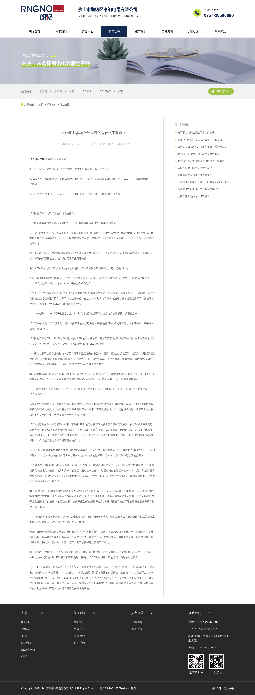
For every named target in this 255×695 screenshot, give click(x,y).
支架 (71, 91)
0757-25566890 (219, 15)
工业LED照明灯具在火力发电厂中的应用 (199, 139)
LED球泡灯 (105, 91)
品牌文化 (79, 628)
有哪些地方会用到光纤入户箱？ (194, 175)
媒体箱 (58, 91)
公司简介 (79, 622)
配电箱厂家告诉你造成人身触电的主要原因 (201, 160)
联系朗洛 (220, 31)
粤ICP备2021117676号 (112, 688)
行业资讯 (65, 104)
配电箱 (43, 91)
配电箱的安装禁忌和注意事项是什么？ (198, 153)
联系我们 (194, 613)
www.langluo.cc (206, 647)
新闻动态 (114, 31)
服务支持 (194, 31)
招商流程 (136, 628)
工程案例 (167, 31)
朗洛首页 (34, 31)
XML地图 (131, 688)
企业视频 (79, 642)
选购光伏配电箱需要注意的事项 (194, 168)
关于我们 (61, 31)
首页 (40, 104)
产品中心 (87, 31)
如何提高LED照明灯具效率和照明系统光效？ (202, 146)
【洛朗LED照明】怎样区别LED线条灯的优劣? (202, 182)
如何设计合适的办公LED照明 (193, 196)
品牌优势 (136, 622)
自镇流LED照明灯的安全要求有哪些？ (198, 189)
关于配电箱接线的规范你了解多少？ (197, 132)
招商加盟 (140, 31)
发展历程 (79, 635)
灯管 (120, 91)
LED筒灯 (86, 91)
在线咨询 (222, 91)
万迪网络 (229, 688)
